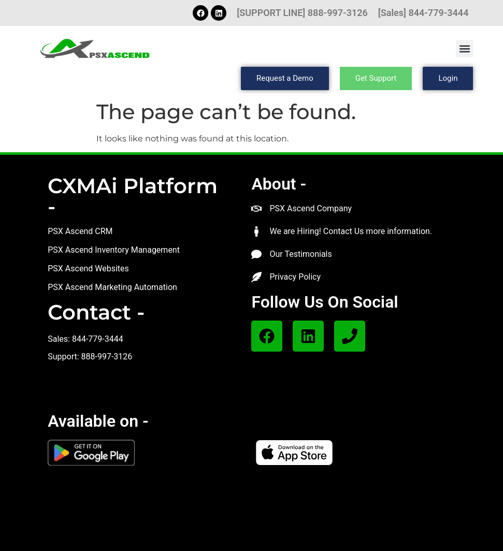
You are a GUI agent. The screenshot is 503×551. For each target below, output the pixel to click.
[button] (464, 48)
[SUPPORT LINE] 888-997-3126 (302, 12)
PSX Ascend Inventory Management (114, 250)
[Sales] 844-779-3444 (423, 12)
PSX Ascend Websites (88, 268)
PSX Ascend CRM (80, 231)
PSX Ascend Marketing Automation (112, 287)
